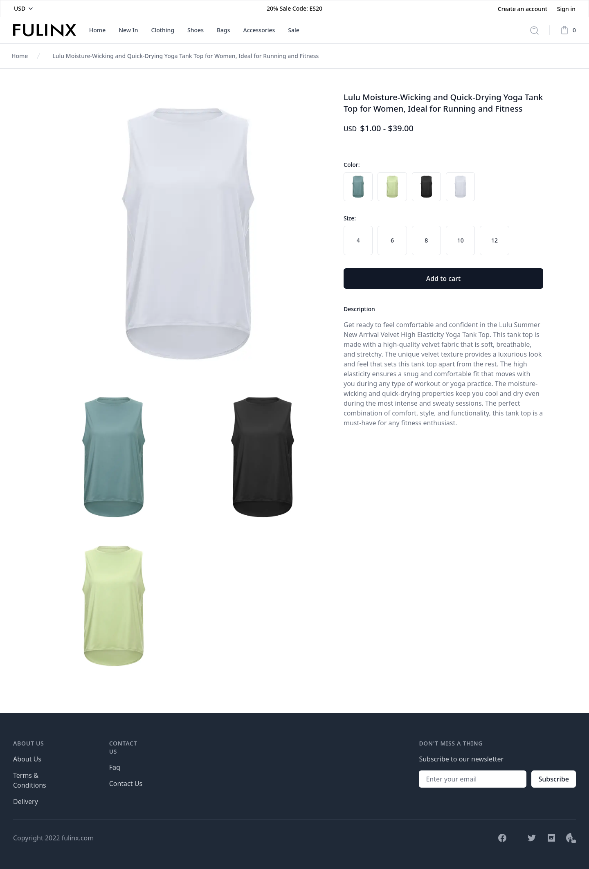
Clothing (162, 30)
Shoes (195, 30)
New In (128, 30)
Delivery (25, 801)
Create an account (523, 9)
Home (97, 30)
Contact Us (125, 783)
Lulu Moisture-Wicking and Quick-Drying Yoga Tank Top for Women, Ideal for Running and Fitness (185, 56)
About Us (27, 758)
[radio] (358, 186)
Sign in (566, 9)
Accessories (259, 30)
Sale (293, 30)
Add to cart (443, 278)
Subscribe (553, 779)
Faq (114, 767)
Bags (223, 30)
